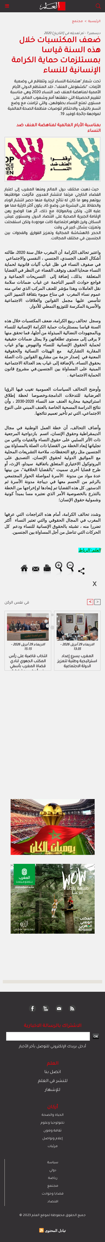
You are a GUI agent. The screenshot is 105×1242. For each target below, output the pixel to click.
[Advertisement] (47, 620)
